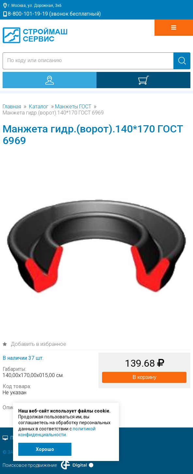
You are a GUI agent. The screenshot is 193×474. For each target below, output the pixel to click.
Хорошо (45, 449)
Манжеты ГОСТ (73, 107)
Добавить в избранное (37, 344)
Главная (12, 107)
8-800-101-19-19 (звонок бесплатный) (54, 14)
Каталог (39, 107)
